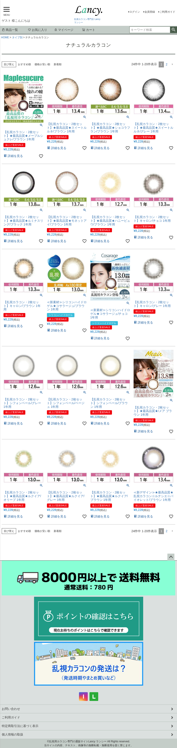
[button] (172, 64)
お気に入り (37, 30)
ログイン (134, 11)
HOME (5, 37)
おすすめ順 (24, 64)
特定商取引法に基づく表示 (20, 726)
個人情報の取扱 (12, 734)
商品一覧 (10, 30)
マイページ (63, 30)
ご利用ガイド (167, 11)
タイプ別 (17, 37)
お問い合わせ (11, 709)
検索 (173, 30)
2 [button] (166, 64)
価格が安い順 (42, 64)
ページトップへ (170, 557)
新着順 (58, 64)
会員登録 (149, 11)
